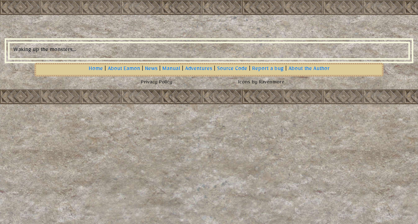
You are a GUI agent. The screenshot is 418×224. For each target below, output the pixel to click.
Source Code (232, 70)
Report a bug (268, 70)
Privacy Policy (156, 83)
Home (96, 70)
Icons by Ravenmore (261, 83)
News (151, 70)
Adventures (198, 70)
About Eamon (124, 70)
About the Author (309, 70)
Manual (171, 70)
